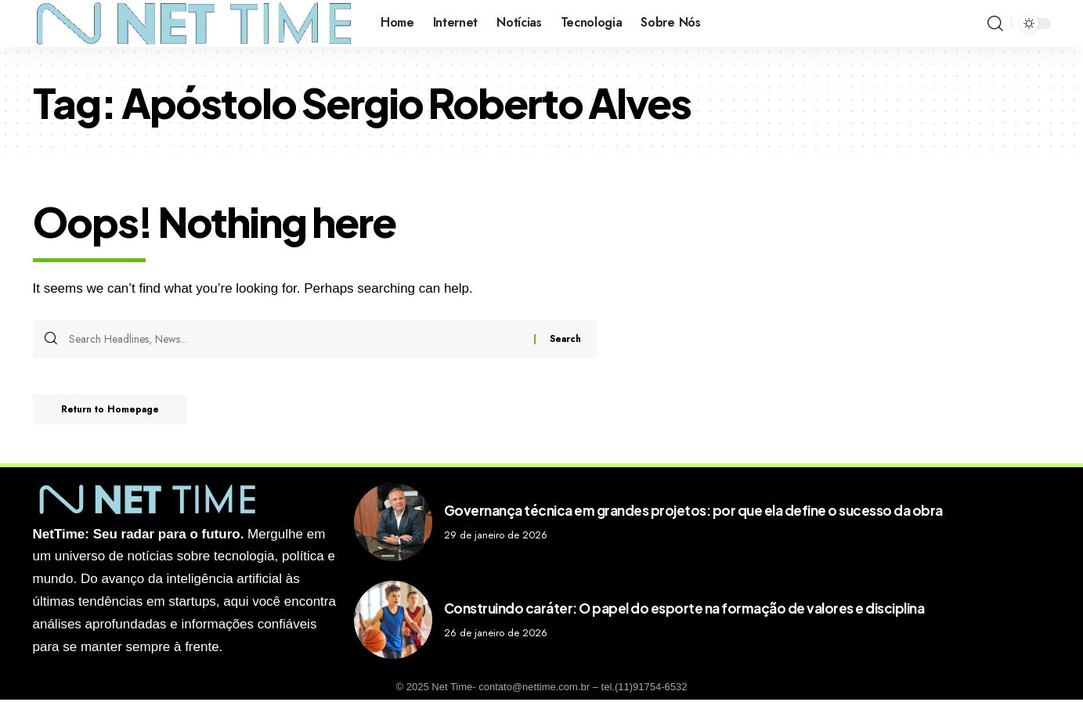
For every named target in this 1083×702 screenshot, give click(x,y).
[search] (995, 23)
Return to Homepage (114, 411)
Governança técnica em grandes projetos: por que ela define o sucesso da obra (693, 511)
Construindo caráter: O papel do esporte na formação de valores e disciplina (684, 609)
